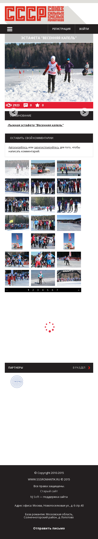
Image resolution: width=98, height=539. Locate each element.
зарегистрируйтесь (46, 147)
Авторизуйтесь (18, 147)
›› (78, 290)
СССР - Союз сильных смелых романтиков (36, 14)
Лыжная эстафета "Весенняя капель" (35, 125)
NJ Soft (34, 497)
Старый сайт (49, 491)
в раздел (79, 367)
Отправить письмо (49, 528)
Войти (84, 29)
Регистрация (61, 29)
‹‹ (7, 290)
